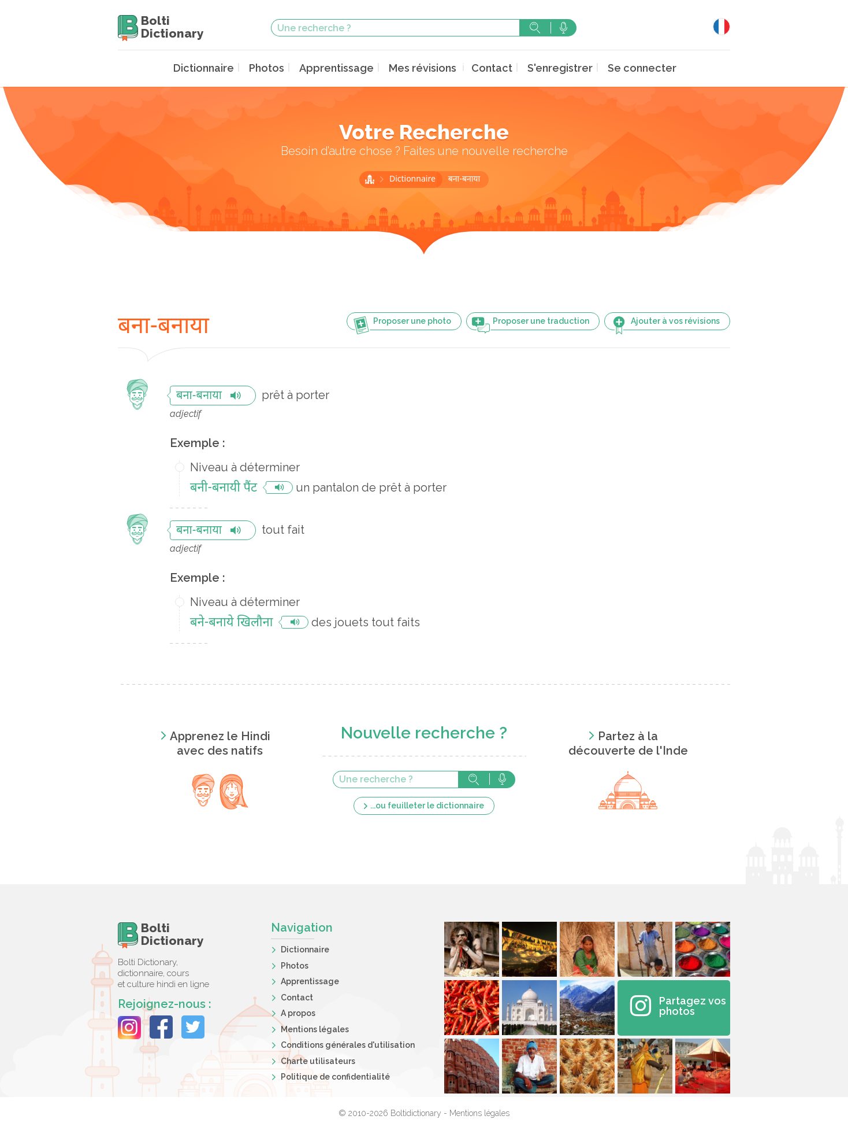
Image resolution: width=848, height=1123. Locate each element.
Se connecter (624, 67)
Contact (486, 67)
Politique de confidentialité (335, 1075)
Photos (281, 67)
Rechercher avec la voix (564, 27)
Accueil (369, 177)
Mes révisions (423, 67)
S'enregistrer (549, 67)
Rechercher (535, 27)
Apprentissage (345, 67)
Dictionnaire (222, 67)
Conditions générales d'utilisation (348, 1043)
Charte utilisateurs (318, 1059)
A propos (298, 1011)
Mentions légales (315, 1027)
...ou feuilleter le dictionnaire (427, 803)
